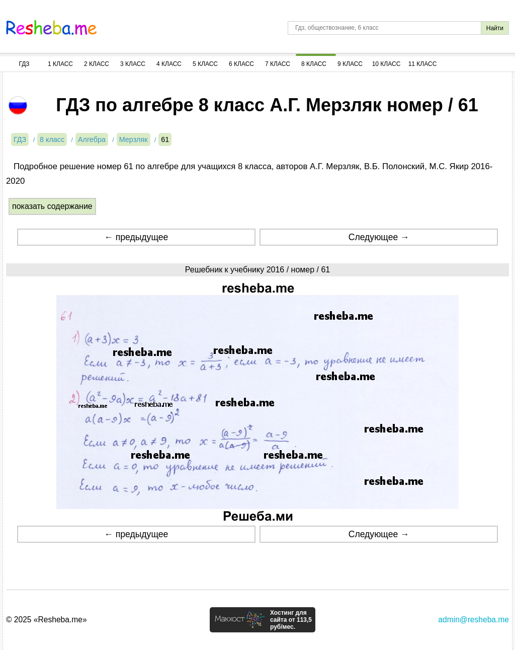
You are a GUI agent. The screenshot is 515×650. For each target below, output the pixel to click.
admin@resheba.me (473, 619)
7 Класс (277, 63)
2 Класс (96, 63)
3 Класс (132, 63)
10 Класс (386, 63)
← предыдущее (136, 237)
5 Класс (205, 63)
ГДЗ (24, 63)
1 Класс (60, 63)
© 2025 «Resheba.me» (46, 619)
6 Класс (241, 63)
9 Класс (350, 63)
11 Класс (422, 63)
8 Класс (313, 63)
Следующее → (379, 237)
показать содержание (52, 206)
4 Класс (169, 63)
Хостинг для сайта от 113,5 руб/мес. (291, 619)
